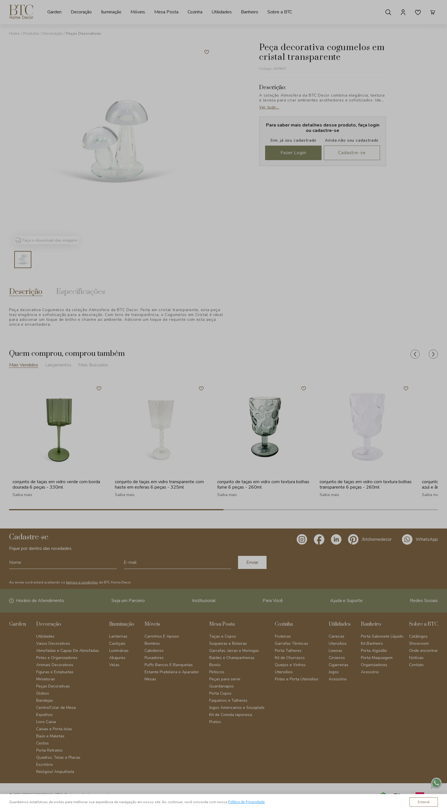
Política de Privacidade (246, 801)
